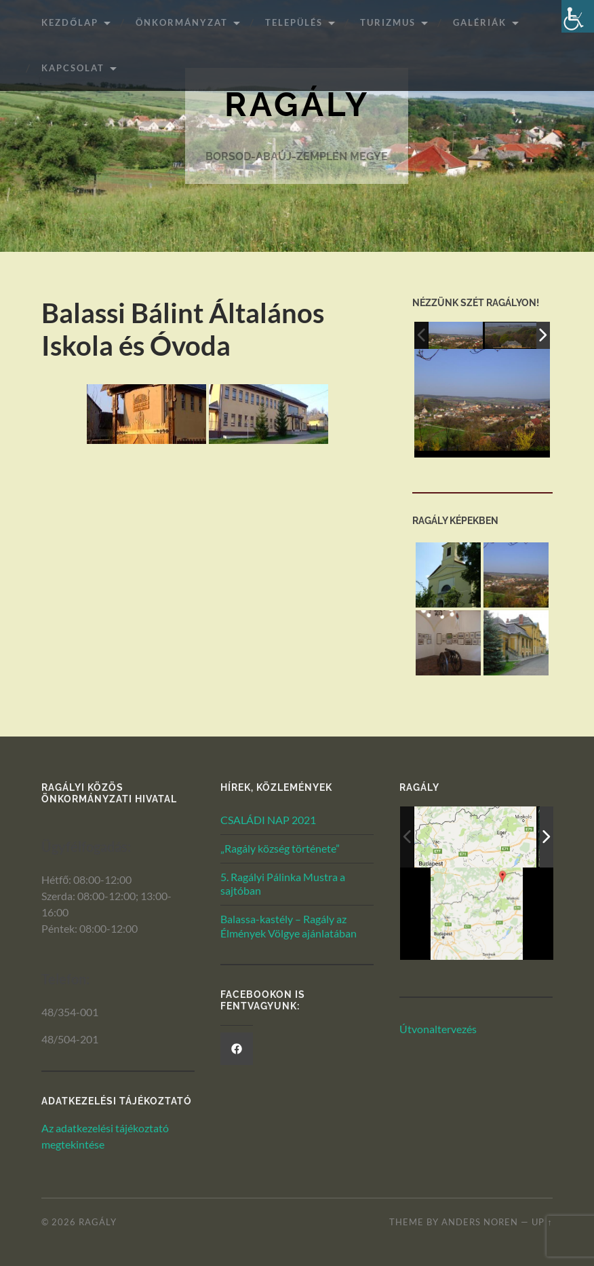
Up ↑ (542, 1221)
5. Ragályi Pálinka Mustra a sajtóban (282, 883)
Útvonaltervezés (438, 1028)
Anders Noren (479, 1221)
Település (294, 22)
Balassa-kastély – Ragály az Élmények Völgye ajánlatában (288, 925)
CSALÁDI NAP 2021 (268, 819)
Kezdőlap (69, 22)
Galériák (480, 22)
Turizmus (388, 22)
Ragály (297, 105)
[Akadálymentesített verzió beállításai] (577, 16)
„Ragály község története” (280, 848)
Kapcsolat (72, 67)
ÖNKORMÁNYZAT (182, 22)
